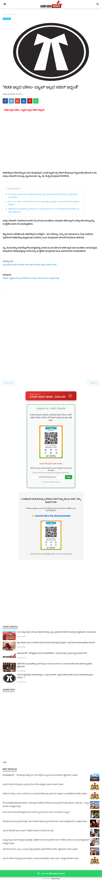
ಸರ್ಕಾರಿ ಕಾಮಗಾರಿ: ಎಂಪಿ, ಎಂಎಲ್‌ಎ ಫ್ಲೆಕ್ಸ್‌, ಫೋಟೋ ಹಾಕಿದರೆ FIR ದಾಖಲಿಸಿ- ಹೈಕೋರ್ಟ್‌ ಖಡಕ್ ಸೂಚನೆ (40, 850)
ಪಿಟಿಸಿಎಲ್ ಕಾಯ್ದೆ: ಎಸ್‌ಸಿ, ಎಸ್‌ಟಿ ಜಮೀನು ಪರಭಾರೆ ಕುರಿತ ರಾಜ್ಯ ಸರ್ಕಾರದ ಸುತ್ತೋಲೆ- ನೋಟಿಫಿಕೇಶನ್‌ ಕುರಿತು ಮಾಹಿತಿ (45, 795)
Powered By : (51, 878)
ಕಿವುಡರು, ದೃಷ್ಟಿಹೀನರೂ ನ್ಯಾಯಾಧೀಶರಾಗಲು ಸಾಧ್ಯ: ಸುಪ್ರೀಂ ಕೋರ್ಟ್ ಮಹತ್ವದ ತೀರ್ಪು (31, 279)
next (6, 763)
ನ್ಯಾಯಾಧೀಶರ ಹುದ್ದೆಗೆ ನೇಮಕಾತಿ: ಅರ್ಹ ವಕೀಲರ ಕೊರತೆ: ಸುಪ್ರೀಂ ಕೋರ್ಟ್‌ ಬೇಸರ (29, 266)
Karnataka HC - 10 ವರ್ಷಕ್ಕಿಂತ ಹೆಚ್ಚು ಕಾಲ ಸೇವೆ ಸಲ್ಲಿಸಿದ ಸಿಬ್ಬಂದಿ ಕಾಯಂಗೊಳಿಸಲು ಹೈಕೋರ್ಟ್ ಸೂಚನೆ (40, 776)
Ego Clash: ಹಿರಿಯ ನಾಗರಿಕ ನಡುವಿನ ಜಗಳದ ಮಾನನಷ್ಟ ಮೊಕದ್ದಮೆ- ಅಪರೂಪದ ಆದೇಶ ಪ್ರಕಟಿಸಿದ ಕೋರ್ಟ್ (43, 204)
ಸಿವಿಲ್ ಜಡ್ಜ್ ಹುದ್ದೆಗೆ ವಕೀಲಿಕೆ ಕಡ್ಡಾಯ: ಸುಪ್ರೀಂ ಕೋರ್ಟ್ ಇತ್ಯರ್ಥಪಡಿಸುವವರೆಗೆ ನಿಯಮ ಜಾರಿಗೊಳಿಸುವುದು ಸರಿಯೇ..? (55, 677)
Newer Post (8, 384)
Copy (69, 478)
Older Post (93, 384)
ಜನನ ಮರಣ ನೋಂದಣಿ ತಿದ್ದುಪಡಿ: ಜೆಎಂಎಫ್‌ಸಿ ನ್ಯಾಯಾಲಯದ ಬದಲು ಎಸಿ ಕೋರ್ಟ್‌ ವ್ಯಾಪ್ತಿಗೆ (36, 813)
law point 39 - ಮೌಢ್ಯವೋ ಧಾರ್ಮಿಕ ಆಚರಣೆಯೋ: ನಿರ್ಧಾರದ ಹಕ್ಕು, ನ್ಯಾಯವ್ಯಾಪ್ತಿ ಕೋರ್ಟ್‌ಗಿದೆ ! (52, 654)
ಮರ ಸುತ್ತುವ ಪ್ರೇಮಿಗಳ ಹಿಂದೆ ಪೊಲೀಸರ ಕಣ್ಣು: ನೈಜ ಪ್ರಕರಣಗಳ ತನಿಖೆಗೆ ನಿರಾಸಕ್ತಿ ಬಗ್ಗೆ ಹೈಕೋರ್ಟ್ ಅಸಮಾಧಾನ (43, 197)
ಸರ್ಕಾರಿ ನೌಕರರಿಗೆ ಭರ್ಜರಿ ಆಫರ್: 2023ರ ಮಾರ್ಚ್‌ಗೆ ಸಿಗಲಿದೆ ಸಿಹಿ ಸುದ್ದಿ (28, 832)
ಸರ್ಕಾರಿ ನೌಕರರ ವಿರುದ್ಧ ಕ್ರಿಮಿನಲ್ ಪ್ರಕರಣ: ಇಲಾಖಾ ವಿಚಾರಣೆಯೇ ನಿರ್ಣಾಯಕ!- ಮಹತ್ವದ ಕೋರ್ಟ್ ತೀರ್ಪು (41, 859)
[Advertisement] (51, 150)
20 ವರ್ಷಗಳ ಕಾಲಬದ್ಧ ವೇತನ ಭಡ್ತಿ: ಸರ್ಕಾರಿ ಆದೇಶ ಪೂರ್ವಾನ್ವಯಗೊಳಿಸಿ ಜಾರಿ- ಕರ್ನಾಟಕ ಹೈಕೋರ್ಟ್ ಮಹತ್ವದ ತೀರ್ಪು (45, 822)
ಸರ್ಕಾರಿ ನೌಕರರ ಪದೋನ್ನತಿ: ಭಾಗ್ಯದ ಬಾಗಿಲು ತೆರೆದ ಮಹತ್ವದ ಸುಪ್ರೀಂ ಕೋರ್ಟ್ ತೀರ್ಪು (33, 785)
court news (6, 18)
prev (4, 763)
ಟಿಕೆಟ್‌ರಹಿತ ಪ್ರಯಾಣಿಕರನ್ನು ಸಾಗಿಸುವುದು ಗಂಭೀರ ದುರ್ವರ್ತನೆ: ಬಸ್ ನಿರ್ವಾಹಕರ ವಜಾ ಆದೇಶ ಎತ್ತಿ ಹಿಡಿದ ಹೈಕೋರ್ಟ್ (43, 211)
